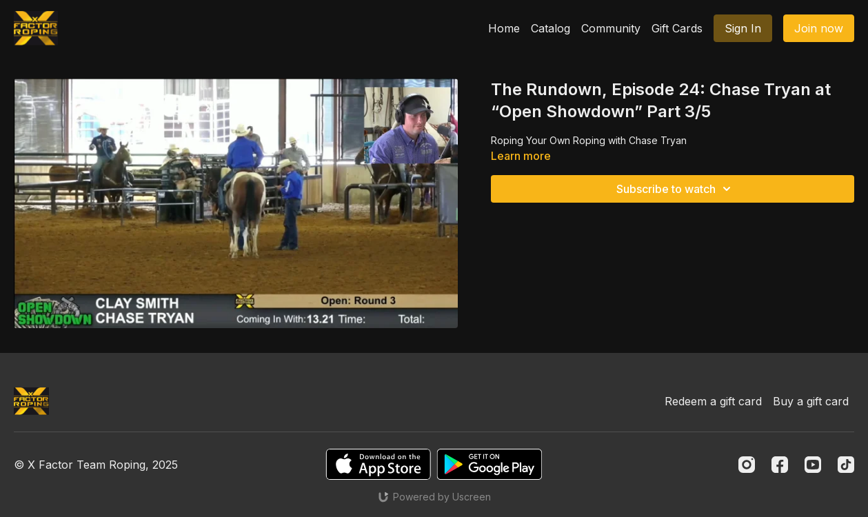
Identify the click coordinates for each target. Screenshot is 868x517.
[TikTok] (846, 464)
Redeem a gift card (713, 401)
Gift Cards (677, 28)
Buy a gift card (811, 401)
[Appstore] (378, 464)
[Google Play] (489, 464)
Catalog (550, 28)
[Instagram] (746, 464)
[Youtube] (813, 464)
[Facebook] (779, 464)
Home (504, 28)
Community (610, 28)
